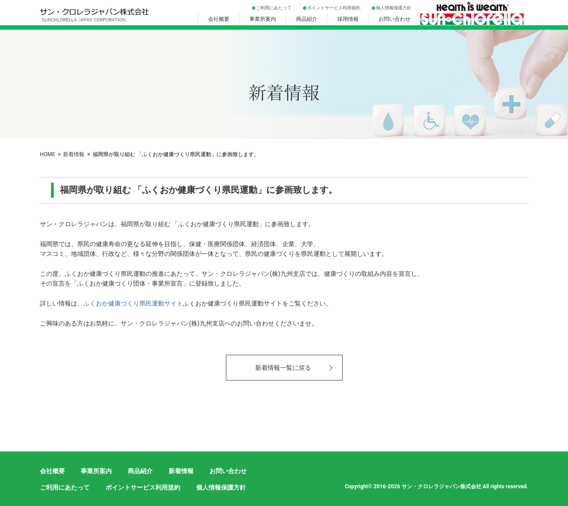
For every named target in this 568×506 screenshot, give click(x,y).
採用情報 (348, 19)
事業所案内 (262, 19)
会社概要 (218, 19)
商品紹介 (306, 19)
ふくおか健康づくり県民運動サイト (133, 303)
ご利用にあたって (274, 7)
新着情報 (73, 154)
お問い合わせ (394, 19)
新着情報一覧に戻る (283, 367)
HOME (47, 154)
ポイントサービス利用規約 (333, 7)
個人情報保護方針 (393, 7)
